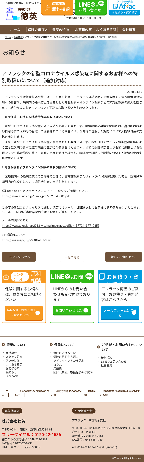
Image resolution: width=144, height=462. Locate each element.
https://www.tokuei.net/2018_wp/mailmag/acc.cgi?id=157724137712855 (50, 225)
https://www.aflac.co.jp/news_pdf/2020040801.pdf (36, 196)
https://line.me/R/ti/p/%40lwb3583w (26, 240)
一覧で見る (72, 257)
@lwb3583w (32, 447)
